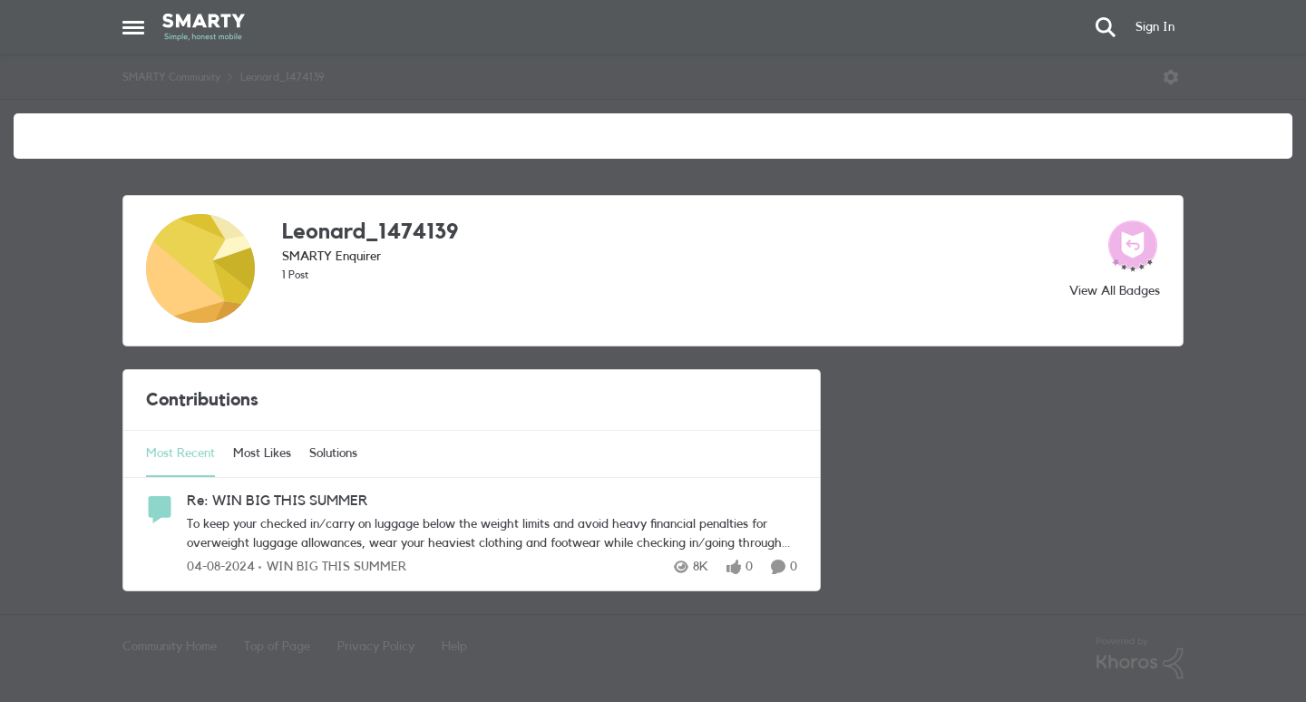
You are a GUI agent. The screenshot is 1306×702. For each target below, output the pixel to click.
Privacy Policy (375, 646)
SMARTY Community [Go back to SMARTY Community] (171, 77)
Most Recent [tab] (180, 453)
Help (454, 646)
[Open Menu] (1171, 77)
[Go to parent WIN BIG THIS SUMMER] (332, 567)
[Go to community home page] (203, 27)
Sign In (1154, 27)
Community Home (169, 646)
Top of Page (277, 646)
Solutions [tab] (333, 453)
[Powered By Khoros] (1140, 658)
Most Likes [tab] (262, 453)
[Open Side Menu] (133, 27)
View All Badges (1114, 291)
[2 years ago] (221, 567)
